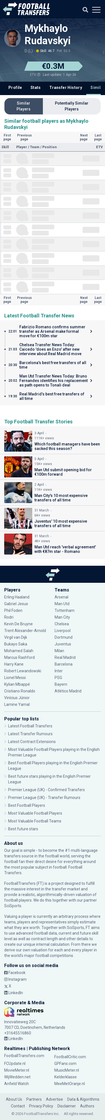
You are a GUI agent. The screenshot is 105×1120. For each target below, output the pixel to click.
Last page (98, 137)
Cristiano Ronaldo (19, 691)
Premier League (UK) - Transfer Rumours (44, 797)
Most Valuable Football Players (35, 813)
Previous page (24, 137)
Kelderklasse (65, 1077)
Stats (36, 87)
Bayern (61, 684)
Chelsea (62, 624)
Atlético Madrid (68, 691)
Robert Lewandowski (22, 671)
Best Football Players (26, 805)
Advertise (54, 1099)
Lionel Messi (15, 677)
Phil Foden (13, 610)
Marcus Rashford (19, 657)
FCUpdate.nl (14, 1063)
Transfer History (65, 87)
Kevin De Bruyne (18, 624)
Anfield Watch (16, 1083)
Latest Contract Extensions (32, 741)
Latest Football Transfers (30, 726)
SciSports (12, 906)
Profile (15, 87)
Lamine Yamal (17, 704)
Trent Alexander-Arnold (25, 630)
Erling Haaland (16, 597)
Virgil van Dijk (15, 637)
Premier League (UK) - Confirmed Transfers (46, 789)
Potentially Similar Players (71, 106)
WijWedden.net (17, 1077)
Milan (59, 651)
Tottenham (64, 610)
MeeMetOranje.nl (69, 1083)
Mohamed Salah (18, 651)
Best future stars (23, 829)
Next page (84, 137)
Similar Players (24, 106)
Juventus (63, 644)
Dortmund (64, 637)
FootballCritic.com (70, 1057)
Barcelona (64, 664)
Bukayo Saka (15, 644)
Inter (59, 671)
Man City (62, 617)
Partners (34, 1099)
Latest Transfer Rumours (30, 734)
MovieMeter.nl (16, 1070)
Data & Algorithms (83, 1099)
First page (7, 137)
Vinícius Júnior (17, 697)
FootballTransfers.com (24, 1055)
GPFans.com (65, 1063)
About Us (14, 1099)
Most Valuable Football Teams (34, 821)
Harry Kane (14, 664)
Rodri (8, 617)
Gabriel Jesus (16, 604)
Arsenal (61, 597)
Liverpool (63, 630)
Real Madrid (65, 657)
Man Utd (62, 604)
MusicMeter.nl (66, 1070)
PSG (58, 677)
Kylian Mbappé (17, 684)
